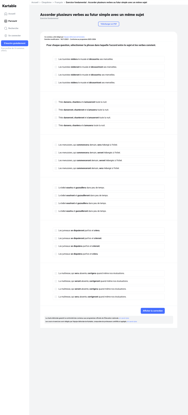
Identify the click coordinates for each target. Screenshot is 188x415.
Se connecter (12, 35)
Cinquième (47, 2)
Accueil (9, 13)
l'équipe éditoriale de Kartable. (74, 37)
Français (59, 2)
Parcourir (10, 21)
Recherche (11, 28)
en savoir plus (124, 318)
